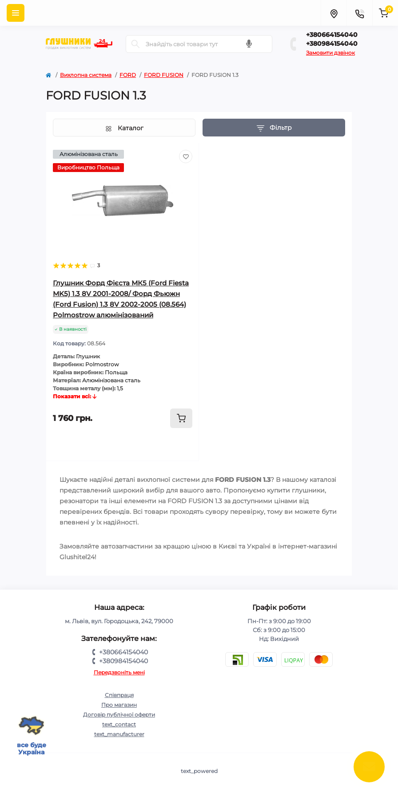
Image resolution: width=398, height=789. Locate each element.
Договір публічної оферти (119, 714)
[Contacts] (359, 13)
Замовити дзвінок (330, 52)
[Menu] (15, 13)
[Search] (135, 44)
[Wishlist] (185, 156)
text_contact (119, 724)
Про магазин (119, 704)
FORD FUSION (163, 75)
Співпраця (119, 695)
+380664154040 (332, 35)
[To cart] (181, 418)
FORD (127, 75)
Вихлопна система (85, 75)
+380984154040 (332, 44)
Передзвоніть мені (119, 672)
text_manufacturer (119, 734)
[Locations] (333, 13)
